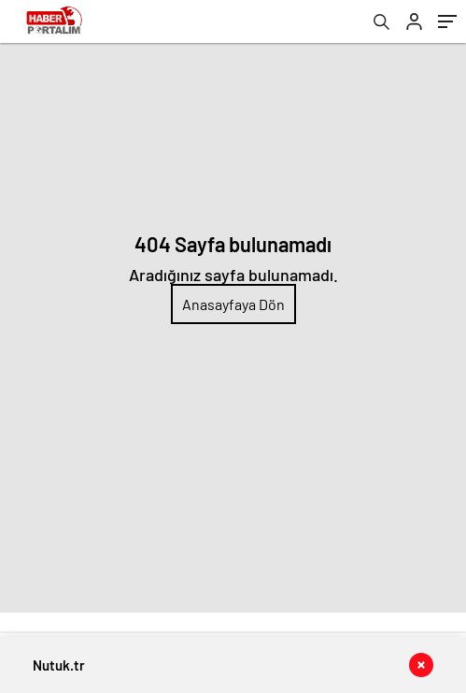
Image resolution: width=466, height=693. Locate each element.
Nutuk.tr (59, 665)
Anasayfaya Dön (233, 304)
